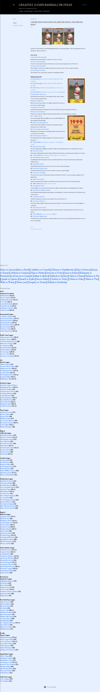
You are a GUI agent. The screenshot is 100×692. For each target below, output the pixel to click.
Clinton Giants (5, 525)
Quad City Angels (6, 533)
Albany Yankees (5, 364)
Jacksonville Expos (6, 398)
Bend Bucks (4, 583)
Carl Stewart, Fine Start (39, 196)
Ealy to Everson (83, 269)
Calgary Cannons (5, 339)
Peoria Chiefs (4, 531)
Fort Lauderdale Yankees (8, 487)
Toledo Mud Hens (6, 331)
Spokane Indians (5, 593)
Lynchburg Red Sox (6, 466)
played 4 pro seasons (44, 183)
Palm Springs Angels (6, 439)
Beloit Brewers (4, 518)
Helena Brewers (5, 646)
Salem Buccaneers (6, 473)
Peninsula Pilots (5, 468)
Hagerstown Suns (6, 368)
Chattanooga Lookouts (7, 391)
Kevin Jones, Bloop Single (39, 146)
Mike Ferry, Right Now (37, 101)
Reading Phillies (5, 377)
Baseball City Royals (6, 481)
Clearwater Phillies (6, 483)
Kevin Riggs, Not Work (38, 186)
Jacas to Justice (71, 272)
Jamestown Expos (6, 614)
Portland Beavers (5, 350)
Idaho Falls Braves (6, 648)
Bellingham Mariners (7, 581)
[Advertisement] (58, 245)
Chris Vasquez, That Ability (38, 66)
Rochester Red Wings (7, 325)
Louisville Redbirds (6, 304)
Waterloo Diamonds (6, 541)
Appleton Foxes (5, 516)
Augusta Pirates (5, 552)
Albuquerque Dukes (7, 337)
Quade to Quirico (9, 279)
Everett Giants (4, 589)
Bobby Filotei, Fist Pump (38, 107)
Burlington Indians (6, 658)
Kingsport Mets (5, 666)
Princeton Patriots (6, 671)
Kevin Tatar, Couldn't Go (39, 201)
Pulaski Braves (4, 673)
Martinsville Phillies (6, 668)
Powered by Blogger (50, 687)
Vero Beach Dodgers (6, 504)
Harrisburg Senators (6, 370)
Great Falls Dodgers (6, 643)
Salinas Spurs (4, 446)
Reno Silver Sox (5, 441)
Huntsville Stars (5, 402)
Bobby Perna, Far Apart (38, 179)
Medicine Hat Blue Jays (7, 650)
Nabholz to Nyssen (58, 275)
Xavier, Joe (21, 282)
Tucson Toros (4, 354)
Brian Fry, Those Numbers (38, 111)
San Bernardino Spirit (7, 448)
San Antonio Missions (7, 420)
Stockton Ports (5, 452)
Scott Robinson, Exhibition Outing (41, 190)
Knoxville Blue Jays (6, 400)
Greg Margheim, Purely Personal (41, 157)
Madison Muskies (5, 529)
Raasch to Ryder (27, 279)
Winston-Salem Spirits (7, 475)
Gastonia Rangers (6, 562)
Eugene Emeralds (5, 587)
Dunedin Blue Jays (6, 485)
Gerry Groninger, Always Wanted (40, 129)
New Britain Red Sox (7, 375)
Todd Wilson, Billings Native (40, 216)
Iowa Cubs (3, 302)
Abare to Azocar (7, 269)
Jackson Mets (4, 416)
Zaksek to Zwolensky (57, 282)
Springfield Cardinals (7, 539)
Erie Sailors (3, 608)
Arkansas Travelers (6, 412)
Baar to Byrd (23, 269)
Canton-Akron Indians (7, 366)
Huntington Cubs (6, 662)
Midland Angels (5, 418)
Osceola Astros (5, 493)
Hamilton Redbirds (6, 612)
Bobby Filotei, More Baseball (39, 57)
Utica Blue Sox (5, 625)
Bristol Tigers (4, 656)
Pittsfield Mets (5, 621)
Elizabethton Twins (6, 660)
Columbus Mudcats (6, 393)
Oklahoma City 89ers (7, 308)
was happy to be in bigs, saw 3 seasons (49, 155)
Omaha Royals (5, 310)
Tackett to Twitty (59, 279)
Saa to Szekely (42, 279)
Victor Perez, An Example (39, 172)
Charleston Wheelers (7, 558)
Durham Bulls (4, 460)
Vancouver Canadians (7, 356)
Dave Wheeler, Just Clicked (38, 70)
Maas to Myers (41, 275)
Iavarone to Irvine (54, 272)
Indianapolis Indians (6, 300)
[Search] (84, 5)
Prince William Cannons (8, 471)
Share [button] (14, 19)
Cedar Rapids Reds (6, 523)
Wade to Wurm (7, 282)
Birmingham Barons (6, 387)
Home (21, 11)
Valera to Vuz (91, 279)
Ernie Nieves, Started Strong (40, 168)
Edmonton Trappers (6, 343)
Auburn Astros (5, 602)
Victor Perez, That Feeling (38, 61)
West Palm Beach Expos (7, 506)
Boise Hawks (4, 585)
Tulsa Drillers (4, 425)
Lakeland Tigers (5, 489)
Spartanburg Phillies (6, 571)
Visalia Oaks (4, 454)
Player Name (27, 11)
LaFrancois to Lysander (22, 275)
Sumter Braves (4, 573)
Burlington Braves (6, 521)
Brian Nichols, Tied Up (38, 164)
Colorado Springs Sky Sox (8, 341)
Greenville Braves (5, 395)
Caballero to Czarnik (40, 269)
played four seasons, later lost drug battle (49, 92)
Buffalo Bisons (4, 295)
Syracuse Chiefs (5, 327)
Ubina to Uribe (76, 279)
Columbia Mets (5, 554)
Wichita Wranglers (6, 427)
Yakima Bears (4, 596)
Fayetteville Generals (6, 560)
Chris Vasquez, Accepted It (39, 207)
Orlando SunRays (6, 406)
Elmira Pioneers (5, 606)
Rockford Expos (5, 535)
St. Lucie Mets (4, 498)
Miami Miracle (4, 491)
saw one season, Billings (45, 214)
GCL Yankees (4, 681)
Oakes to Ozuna (76, 275)
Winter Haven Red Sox (7, 508)
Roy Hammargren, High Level (40, 135)
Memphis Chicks (5, 404)
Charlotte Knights (6, 389)
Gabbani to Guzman (19, 272)
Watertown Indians (6, 627)
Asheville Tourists (6, 550)
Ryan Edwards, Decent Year (39, 94)
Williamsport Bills (5, 379)
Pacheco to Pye (92, 275)
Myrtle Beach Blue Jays (7, 566)
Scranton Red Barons (7, 318)
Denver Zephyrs (5, 298)
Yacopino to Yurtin (37, 282)
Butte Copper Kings (6, 639)
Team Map (45, 11)
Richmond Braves (6, 323)
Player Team (37, 11)
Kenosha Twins (5, 527)
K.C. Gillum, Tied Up (37, 116)
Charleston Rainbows (7, 556)
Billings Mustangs (18, 25)
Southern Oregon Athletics (9, 591)
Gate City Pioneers (6, 641)
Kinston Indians (5, 464)
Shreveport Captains (6, 423)
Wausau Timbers (5, 543)
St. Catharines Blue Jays (7, 623)
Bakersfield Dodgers (6, 435)
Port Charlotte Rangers (7, 496)
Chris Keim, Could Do (38, 151)
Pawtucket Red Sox (6, 320)
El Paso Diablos (5, 414)
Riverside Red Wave (6, 443)
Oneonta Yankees (5, 618)
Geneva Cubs (4, 610)
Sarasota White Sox (6, 502)
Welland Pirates (5, 629)
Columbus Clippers (6, 316)
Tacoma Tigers (5, 352)
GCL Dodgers (4, 679)
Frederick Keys (5, 462)
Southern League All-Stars (8, 385)
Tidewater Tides (5, 329)
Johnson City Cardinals (7, 664)
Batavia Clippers (5, 604)
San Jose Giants (5, 450)
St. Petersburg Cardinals (8, 500)
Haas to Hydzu (38, 272)
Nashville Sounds (5, 306)
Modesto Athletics (6, 437)
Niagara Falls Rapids (6, 616)
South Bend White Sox (7, 537)
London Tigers (5, 373)
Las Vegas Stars (5, 345)
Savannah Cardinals (6, 568)
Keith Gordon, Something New (40, 122)
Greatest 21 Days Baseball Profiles (45, 5)
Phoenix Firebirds (5, 348)
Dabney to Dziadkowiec (63, 269)
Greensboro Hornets (7, 564)
